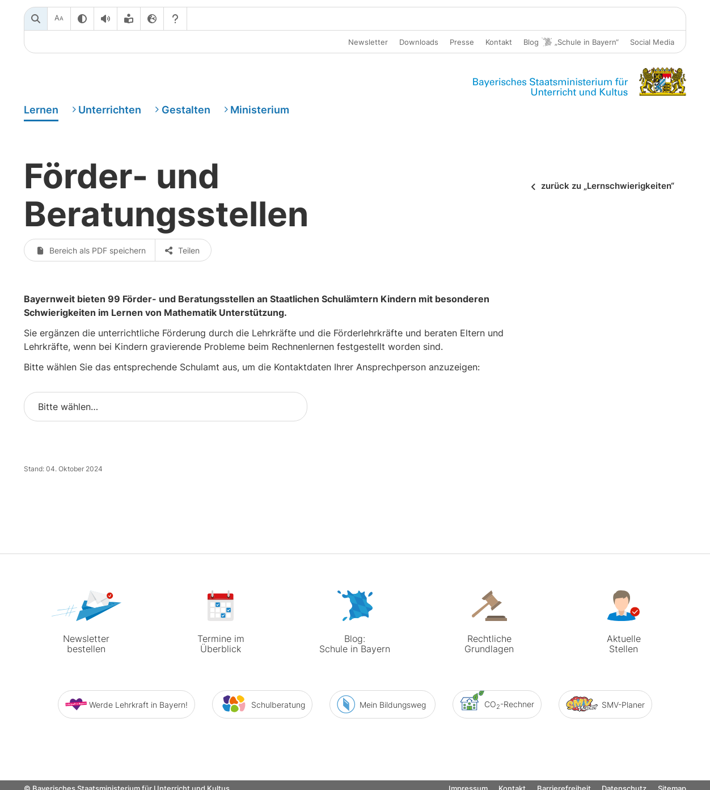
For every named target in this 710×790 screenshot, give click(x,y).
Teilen (183, 250)
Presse (462, 42)
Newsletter (368, 42)
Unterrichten (109, 110)
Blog (571, 42)
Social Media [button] (652, 42)
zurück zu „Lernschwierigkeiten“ (607, 186)
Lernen (41, 110)
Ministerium (259, 110)
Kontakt (498, 42)
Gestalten (186, 110)
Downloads (418, 42)
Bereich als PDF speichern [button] (91, 250)
